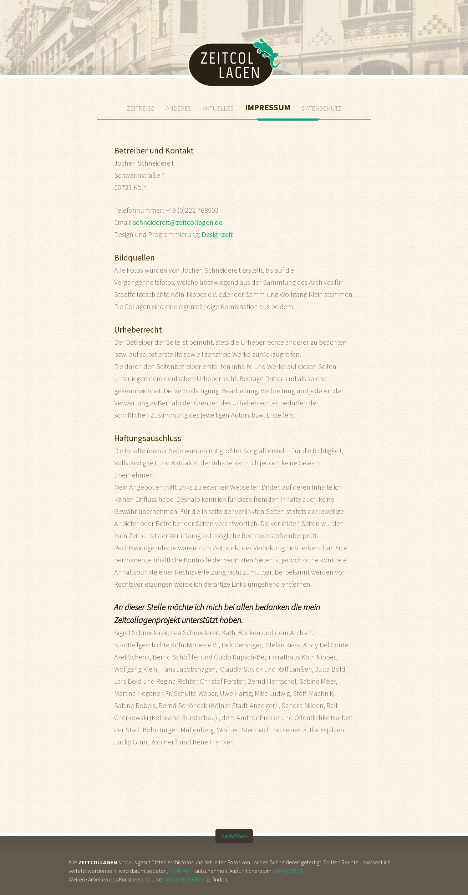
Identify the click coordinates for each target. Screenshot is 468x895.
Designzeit (217, 234)
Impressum (287, 870)
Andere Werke (185, 879)
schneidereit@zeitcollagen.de (177, 222)
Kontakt (181, 870)
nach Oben (234, 836)
